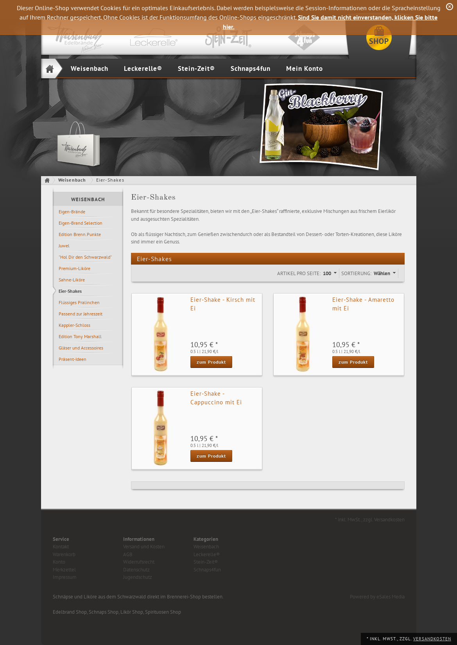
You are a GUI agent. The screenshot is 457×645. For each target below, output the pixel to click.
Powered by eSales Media (377, 596)
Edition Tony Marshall (80, 336)
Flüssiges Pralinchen (79, 302)
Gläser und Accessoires (81, 348)
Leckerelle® (143, 68)
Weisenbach (89, 68)
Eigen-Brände (72, 211)
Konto (59, 562)
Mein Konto (304, 68)
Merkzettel (64, 569)
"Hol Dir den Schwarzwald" (85, 257)
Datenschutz (136, 569)
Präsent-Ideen (72, 359)
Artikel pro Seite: (299, 273)
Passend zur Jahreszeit (80, 314)
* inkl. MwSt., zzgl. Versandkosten (370, 519)
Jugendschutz (137, 577)
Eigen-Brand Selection (80, 223)
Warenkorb (64, 554)
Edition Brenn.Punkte (80, 234)
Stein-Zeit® (196, 68)
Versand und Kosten (144, 546)
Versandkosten (432, 638)
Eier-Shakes (70, 291)
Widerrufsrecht (138, 562)
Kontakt (61, 546)
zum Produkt (211, 362)
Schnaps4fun (251, 68)
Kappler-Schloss (74, 325)
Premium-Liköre (74, 268)
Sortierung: (356, 273)
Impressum (65, 577)
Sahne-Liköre (72, 280)
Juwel (64, 246)
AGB (128, 554)
